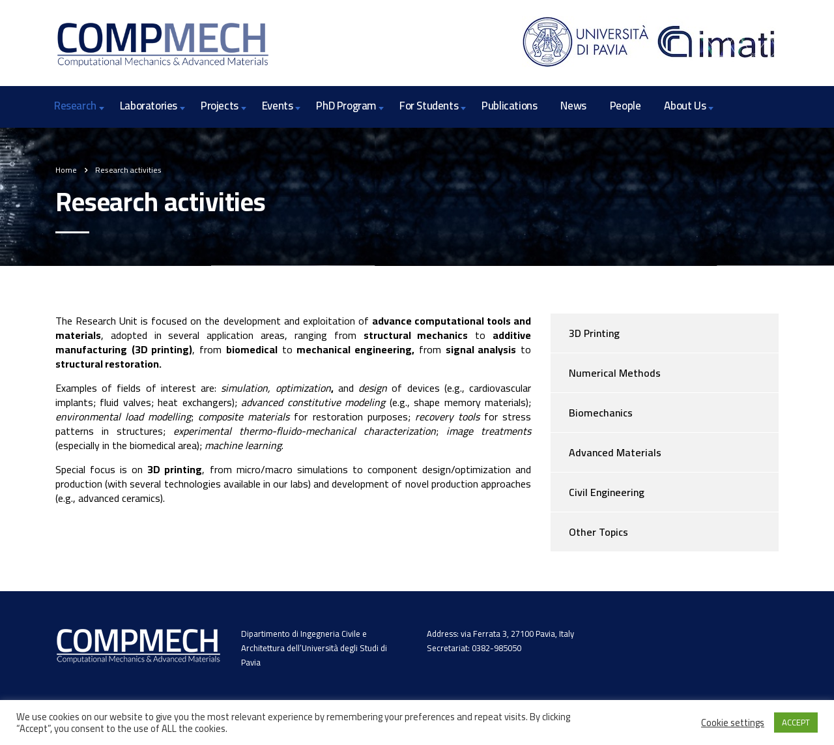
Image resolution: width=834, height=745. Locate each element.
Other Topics (598, 532)
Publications (509, 105)
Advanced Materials (615, 452)
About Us (685, 105)
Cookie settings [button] (732, 723)
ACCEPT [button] (796, 722)
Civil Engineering (606, 492)
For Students (428, 105)
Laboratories (148, 105)
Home (66, 169)
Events (277, 105)
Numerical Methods (615, 373)
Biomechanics (601, 412)
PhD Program (346, 105)
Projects (219, 105)
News (573, 105)
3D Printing (594, 333)
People (625, 105)
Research (75, 105)
